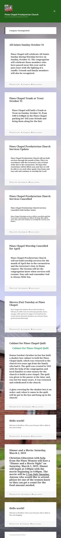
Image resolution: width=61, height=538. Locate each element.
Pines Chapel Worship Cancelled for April (28, 247)
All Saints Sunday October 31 (26, 44)
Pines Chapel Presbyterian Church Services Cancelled (30, 198)
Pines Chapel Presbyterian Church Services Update (30, 148)
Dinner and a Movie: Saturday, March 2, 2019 (27, 452)
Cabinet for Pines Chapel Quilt (27, 343)
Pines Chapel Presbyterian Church (21, 14)
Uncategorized (26, 84)
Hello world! (16, 420)
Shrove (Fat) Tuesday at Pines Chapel (27, 304)
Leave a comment (37, 84)
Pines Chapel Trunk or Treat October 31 (26, 100)
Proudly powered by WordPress (17, 535)
